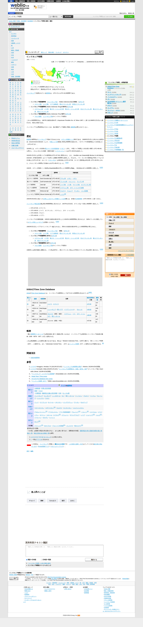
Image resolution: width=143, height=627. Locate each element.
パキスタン (58, 402)
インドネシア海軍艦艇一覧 (115, 149)
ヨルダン (45, 417)
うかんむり (52, 500)
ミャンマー (40, 398)
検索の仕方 (27, 590)
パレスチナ (69, 426)
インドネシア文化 (112, 131)
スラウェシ (67, 314)
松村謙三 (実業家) (114, 235)
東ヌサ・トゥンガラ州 (57, 109)
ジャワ (50, 304)
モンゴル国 (65, 393)
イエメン (84, 412)
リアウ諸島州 (54, 104)
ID (27, 304)
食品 (12, 69)
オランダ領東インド (67, 139)
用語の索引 (51, 52)
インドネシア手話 (112, 129)
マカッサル (52, 160)
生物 (12, 67)
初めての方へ (123, 13)
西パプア (60, 309)
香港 (35, 391)
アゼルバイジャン (40, 412)
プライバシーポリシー (30, 596)
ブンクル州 (63, 181)
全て (10, 31)
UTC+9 (68, 114)
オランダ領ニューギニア (35, 222)
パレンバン (72, 181)
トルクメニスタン (78, 408)
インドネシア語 (52, 102)
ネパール (51, 402)
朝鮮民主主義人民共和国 (49, 393)
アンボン (77, 191)
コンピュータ (15, 38)
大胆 (110, 245)
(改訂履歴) (54, 578)
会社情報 (86, 590)
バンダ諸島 (84, 191)
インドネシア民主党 (113, 140)
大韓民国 (37, 388)
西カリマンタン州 (65, 104)
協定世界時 (90, 297)
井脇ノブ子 (112, 220)
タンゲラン (110, 108)
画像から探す (48, 590)
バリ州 (46, 109)
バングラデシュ (68, 402)
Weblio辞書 (125, 578)
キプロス (56, 415)
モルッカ (79, 309)
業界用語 (13, 36)
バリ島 (69, 184)
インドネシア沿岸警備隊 (114, 143)
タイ (63, 396)
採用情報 (86, 592)
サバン (109, 92)
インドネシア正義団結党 (114, 138)
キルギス (59, 408)
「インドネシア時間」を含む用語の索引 (39, 563)
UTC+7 (81, 102)
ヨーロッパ (47, 437)
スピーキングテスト (17, 148)
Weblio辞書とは (29, 589)
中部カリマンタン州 (78, 104)
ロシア (36, 421)
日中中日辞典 (41, 1)
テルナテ (63, 191)
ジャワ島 (45, 104)
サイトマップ (28, 598)
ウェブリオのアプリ (49, 589)
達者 (110, 248)
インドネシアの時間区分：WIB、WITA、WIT (73, 369)
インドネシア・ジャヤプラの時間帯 (43, 374)
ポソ (108, 99)
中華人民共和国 (46, 388)
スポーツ (13, 64)
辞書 (11, 1)
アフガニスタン (53, 412)
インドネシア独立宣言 (34, 204)
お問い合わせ (67, 589)
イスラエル (93, 412)
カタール (49, 415)
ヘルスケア (14, 60)
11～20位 (116, 217)
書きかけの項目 (60, 444)
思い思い (111, 242)
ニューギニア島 (48, 116)
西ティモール (56, 316)
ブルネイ (86, 396)
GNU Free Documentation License (56, 577)
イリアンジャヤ (69, 309)
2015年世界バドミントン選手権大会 (116, 102)
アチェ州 (63, 178)
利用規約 (27, 594)
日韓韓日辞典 (50, 1)
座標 (35, 298)
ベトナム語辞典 (108, 605)
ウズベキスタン (39, 408)
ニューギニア (52, 309)
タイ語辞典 (107, 603)
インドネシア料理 (112, 133)
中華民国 (38, 393)
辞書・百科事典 (21, 21)
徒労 (63, 500)
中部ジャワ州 (54, 142)
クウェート (65, 415)
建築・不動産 (15, 50)
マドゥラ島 (76, 184)
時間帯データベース (37, 334)
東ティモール (70, 396)
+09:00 (89, 309)
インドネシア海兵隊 (113, 147)
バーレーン (37, 417)
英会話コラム (15, 138)
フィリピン (78, 396)
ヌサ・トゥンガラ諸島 (77, 188)
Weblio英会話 (15, 140)
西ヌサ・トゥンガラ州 (72, 109)
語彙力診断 (14, 145)
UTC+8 (70, 106)
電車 (12, 40)
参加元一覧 (131, 13)
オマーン (42, 415)
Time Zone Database (38, 293)
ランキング (58, 52)
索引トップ (44, 52)
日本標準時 (78, 199)
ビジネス (13, 33)
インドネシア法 (112, 145)
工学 (12, 48)
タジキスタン (67, 408)
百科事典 (30, 21)
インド (36, 402)
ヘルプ (133, 1)
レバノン (52, 417)
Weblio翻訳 (107, 594)
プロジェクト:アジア (56, 446)
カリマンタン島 (86, 184)
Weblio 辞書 (125, 1)
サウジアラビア (75, 415)
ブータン (76, 402)
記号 (11, 132)
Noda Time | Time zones (39, 376)
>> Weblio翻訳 (130, 255)
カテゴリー (66, 52)
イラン (36, 415)
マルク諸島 (38, 116)
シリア (83, 415)
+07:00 (89, 304)
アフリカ (39, 439)
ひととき (111, 232)
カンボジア (47, 396)
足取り (111, 238)
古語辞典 (58, 1)
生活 (12, 57)
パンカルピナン (112, 97)
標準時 (48, 93)
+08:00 (89, 315)
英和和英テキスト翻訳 (36, 542)
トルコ (98, 415)
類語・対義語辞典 (20, 1)
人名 (12, 71)
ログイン (116, 1)
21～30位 (124, 217)
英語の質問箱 (15, 143)
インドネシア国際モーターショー (117, 120)
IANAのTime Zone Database (113, 87)
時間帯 (29, 139)
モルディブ (84, 402)
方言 (12, 74)
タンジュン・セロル (113, 110)
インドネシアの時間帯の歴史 (72, 366)
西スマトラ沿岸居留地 (52, 148)
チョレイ (32, 500)
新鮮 (42, 500)
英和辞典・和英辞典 (109, 592)
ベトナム (93, 396)
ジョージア (89, 415)
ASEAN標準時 (35, 357)
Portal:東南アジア (43, 446)
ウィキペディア (33, 52)
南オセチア (77, 426)
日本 (59, 393)
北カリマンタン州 (86, 109)
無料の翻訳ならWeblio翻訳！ (41, 6)
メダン (69, 178)
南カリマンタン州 (42, 111)
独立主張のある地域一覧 (41, 433)
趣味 (12, 62)
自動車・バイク (15, 43)
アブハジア (37, 426)
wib (28, 59)
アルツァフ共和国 (57, 426)
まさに (72, 500)
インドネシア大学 (112, 122)
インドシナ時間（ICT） (39, 381)
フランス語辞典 (108, 600)
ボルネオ (50, 314)
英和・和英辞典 (31, 1)
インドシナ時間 (74, 344)
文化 (12, 55)
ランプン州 (80, 181)
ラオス (47, 398)
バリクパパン (60, 151)
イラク (100, 412)
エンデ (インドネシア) (114, 94)
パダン (62, 148)
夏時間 (73, 127)
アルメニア (75, 412)
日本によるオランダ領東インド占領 (54, 199)
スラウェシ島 (39, 109)
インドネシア (31, 93)
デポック (110, 112)
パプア (62, 194)
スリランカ (43, 402)
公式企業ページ (88, 589)
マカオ (40, 391)
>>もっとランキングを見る (126, 251)
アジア (63, 385)
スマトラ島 (38, 104)
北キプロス (47, 426)
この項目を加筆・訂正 (76, 444)
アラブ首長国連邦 (64, 412)
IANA (28, 293)
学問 (12, 52)
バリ (74, 314)
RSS (79, 615)
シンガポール (56, 396)
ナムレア (70, 191)
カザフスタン (49, 408)
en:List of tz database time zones (42, 379)
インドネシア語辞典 (109, 602)
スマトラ (56, 304)
